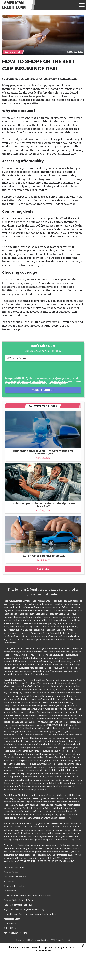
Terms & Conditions (39, 382)
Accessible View (12, 918)
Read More (45, 950)
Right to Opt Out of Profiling (18, 904)
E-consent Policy (33, 380)
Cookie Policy (11, 923)
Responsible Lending (14, 886)
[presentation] (27, 369)
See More (43, 568)
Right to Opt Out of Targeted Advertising (24, 909)
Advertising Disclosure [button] (69, 380)
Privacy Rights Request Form (18, 900)
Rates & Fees (10, 928)
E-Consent (9, 881)
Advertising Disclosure (15, 932)
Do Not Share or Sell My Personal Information (27, 895)
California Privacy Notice (59, 382)
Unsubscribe (10, 890)
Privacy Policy (26, 382)
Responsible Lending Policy (50, 380)
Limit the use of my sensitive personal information (30, 914)
